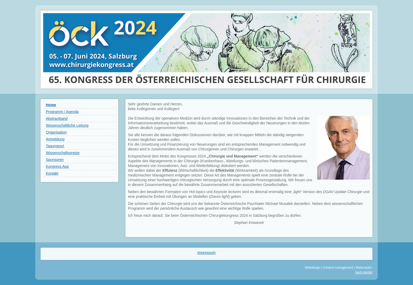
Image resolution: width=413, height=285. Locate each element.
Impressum (206, 252)
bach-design (363, 272)
